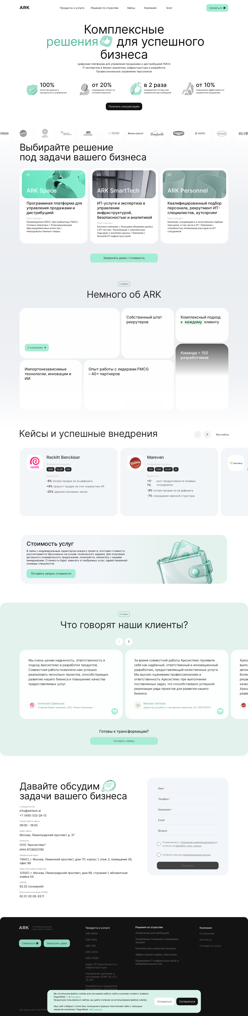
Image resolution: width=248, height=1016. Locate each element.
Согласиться (187, 1001)
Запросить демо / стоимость (124, 258)
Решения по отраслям (104, 7)
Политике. (97, 1009)
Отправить (188, 865)
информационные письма (196, 854)
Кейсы (131, 7)
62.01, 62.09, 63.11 (32, 896)
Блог (169, 7)
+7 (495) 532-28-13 (33, 815)
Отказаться (164, 1001)
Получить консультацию (124, 106)
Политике (76, 996)
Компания (150, 7)
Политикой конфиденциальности (198, 842)
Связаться (217, 7)
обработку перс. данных (188, 845)
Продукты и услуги (72, 7)
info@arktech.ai (30, 810)
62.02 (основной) (32, 886)
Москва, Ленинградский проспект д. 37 (47, 835)
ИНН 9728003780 (32, 849)
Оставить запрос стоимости (51, 573)
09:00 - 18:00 (28, 825)
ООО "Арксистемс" (33, 844)
